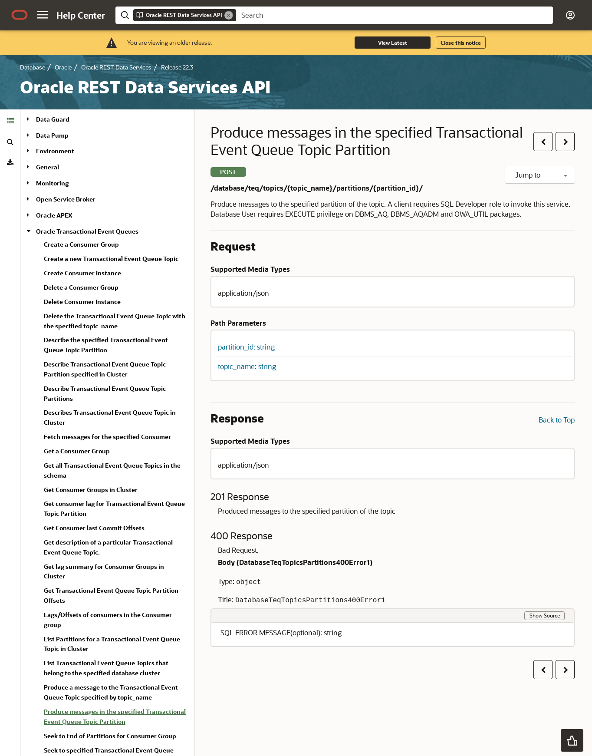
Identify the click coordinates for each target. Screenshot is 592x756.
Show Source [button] (545, 615)
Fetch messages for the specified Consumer (107, 436)
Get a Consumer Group (77, 451)
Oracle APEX (54, 215)
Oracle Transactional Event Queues (87, 231)
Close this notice (461, 42)
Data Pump (52, 135)
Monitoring (52, 183)
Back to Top (557, 419)
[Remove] (229, 15)
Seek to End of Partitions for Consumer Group (110, 736)
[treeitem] (115, 718)
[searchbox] (394, 15)
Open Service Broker (65, 199)
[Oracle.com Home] (19, 15)
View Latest (392, 42)
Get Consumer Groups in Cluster (91, 489)
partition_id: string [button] (246, 346)
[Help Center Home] (80, 15)
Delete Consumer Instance (82, 301)
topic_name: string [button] (247, 366)
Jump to (541, 174)
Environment (55, 151)
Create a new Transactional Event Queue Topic (111, 258)
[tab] (10, 120)
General (47, 167)
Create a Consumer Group (81, 244)
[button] (42, 14)
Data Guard (52, 119)
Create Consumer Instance (82, 273)
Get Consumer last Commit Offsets (94, 528)
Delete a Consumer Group (81, 287)
